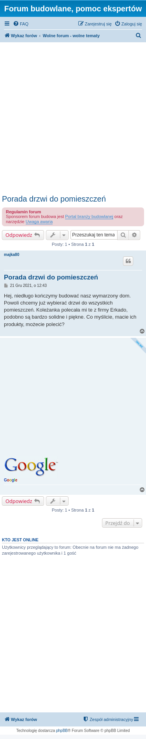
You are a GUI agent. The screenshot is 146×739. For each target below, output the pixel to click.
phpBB (62, 730)
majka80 (11, 254)
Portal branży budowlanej (89, 216)
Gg (10, 480)
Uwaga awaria (39, 221)
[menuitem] (20, 24)
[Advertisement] (73, 117)
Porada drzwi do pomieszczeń (54, 199)
